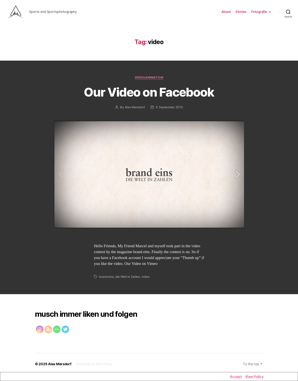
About (226, 13)
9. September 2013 (169, 109)
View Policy (254, 377)
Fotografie (259, 13)
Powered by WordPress (94, 366)
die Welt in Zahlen (127, 279)
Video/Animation (149, 80)
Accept (236, 377)
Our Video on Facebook (149, 94)
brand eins (106, 279)
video (146, 279)
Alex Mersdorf (135, 109)
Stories (240, 13)
